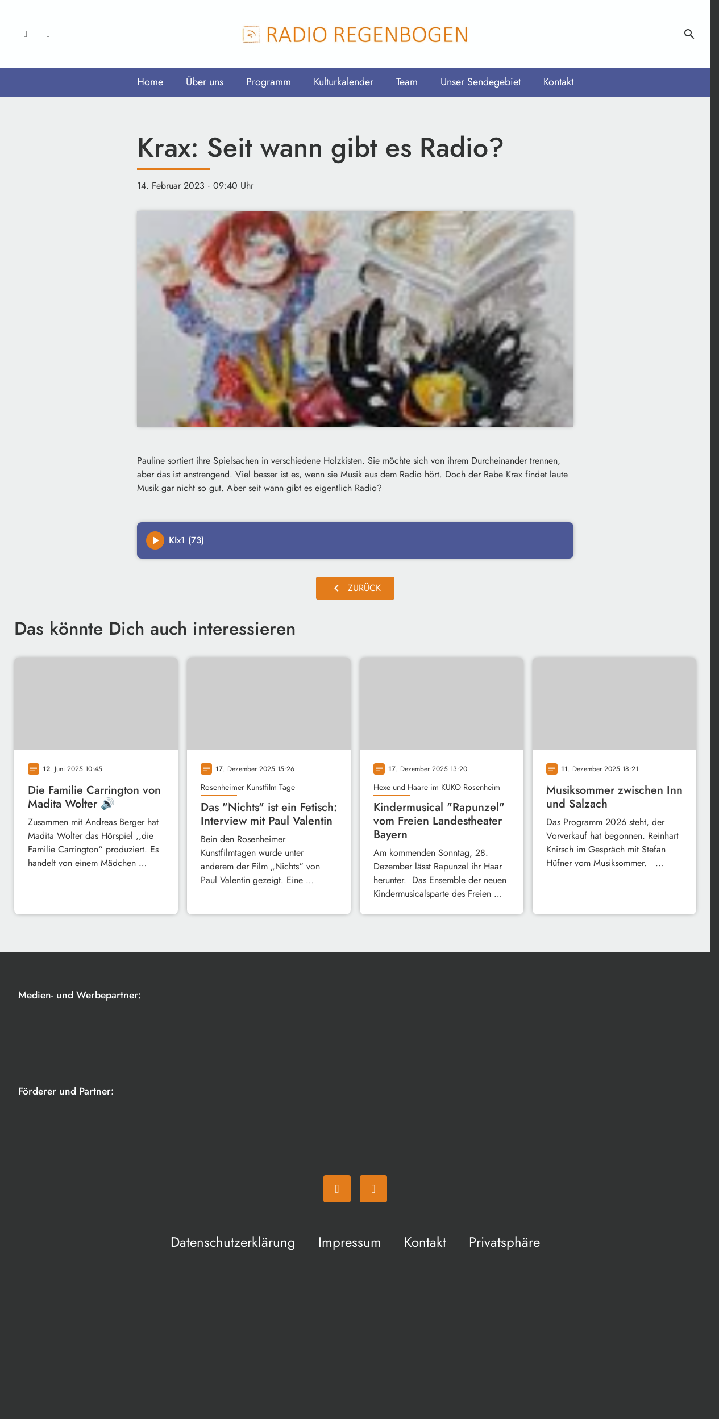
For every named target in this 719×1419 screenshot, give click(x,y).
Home (150, 81)
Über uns (204, 81)
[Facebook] (25, 34)
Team (407, 81)
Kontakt (558, 81)
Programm (268, 81)
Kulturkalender (343, 81)
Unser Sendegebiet (480, 81)
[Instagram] (48, 34)
